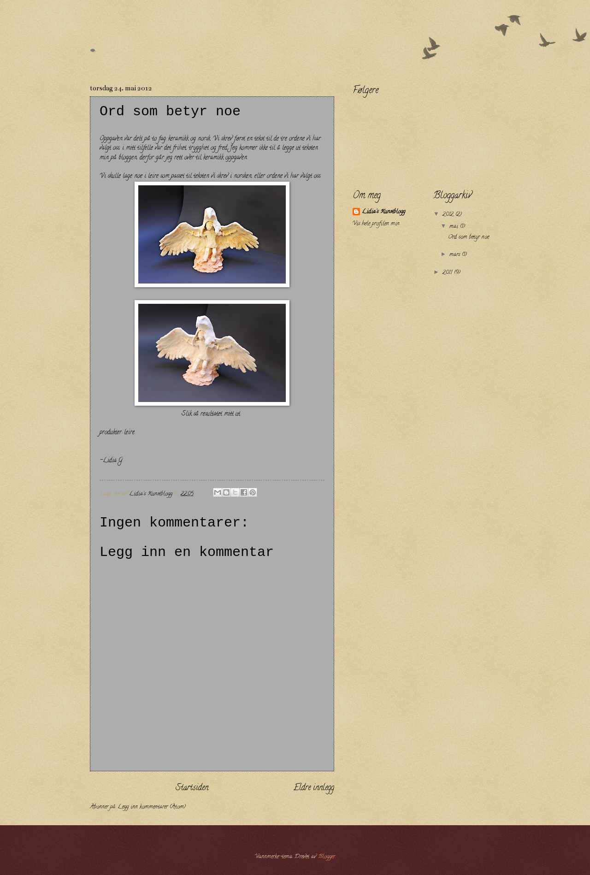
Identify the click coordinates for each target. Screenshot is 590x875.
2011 (448, 273)
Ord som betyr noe (468, 237)
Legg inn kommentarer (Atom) (152, 807)
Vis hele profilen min (376, 224)
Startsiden (192, 788)
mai (454, 226)
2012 (448, 214)
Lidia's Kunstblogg (383, 212)
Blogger (326, 857)
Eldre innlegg (314, 788)
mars (455, 255)
